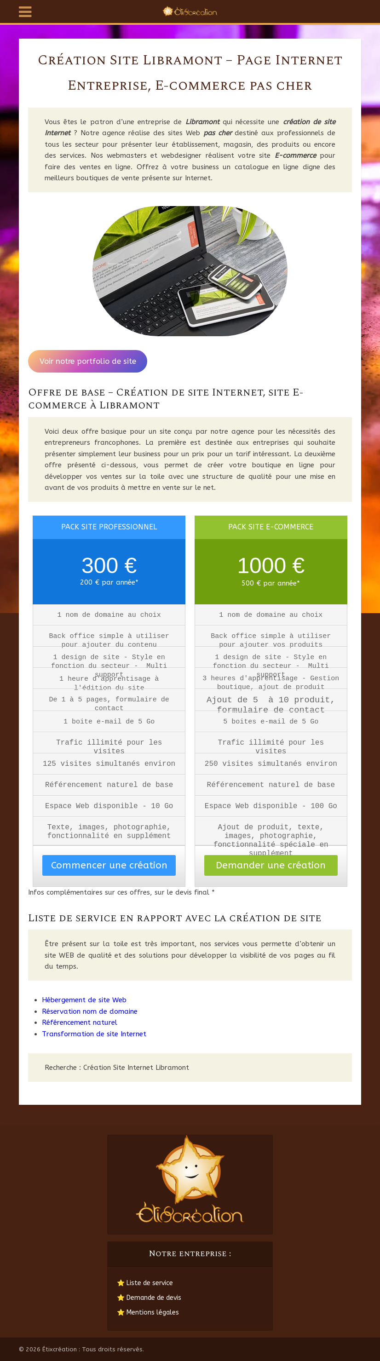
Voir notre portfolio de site (88, 361)
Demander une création (271, 865)
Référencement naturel (79, 1022)
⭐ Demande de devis (149, 1298)
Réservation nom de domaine (90, 1011)
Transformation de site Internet (94, 1034)
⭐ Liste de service (145, 1283)
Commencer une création (109, 865)
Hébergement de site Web (84, 1000)
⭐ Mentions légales (148, 1312)
